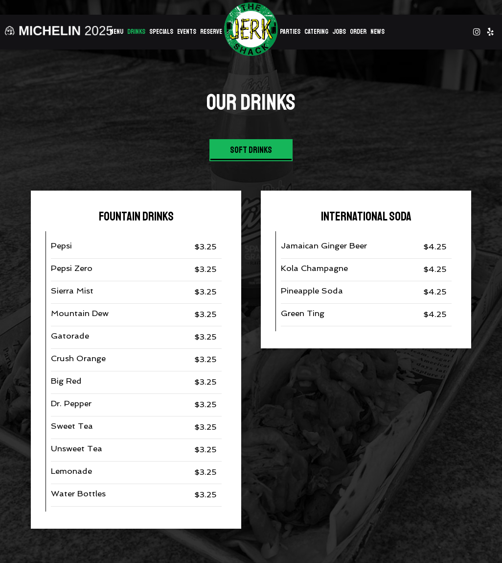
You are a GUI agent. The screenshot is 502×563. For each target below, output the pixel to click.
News (377, 31)
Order (358, 31)
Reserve (211, 31)
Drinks (136, 31)
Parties (290, 31)
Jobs (339, 31)
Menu (116, 31)
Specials (161, 31)
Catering (316, 31)
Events (186, 31)
